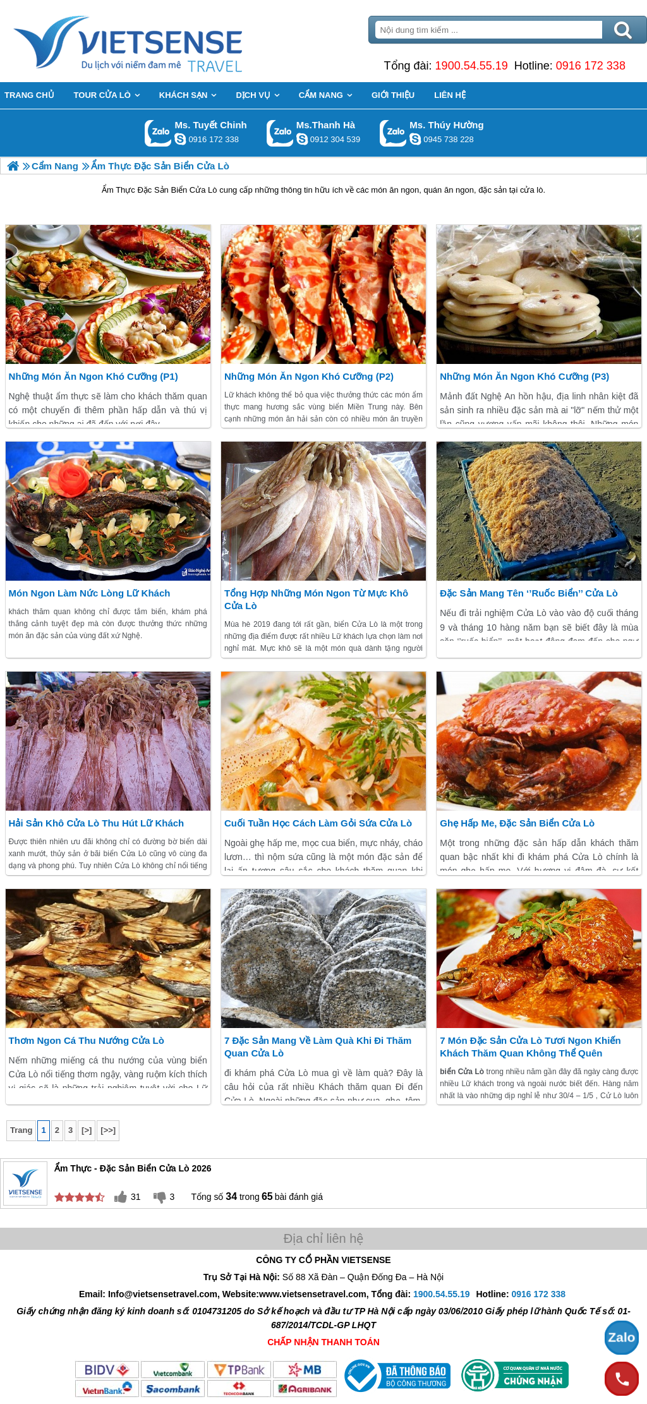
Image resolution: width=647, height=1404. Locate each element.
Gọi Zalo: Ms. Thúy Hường (393, 133)
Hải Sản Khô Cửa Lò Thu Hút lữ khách (96, 823)
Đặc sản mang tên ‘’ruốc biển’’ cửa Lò (529, 593)
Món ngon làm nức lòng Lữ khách (90, 593)
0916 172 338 (591, 65)
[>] (87, 1130)
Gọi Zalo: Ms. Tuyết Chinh (158, 133)
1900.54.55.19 (471, 65)
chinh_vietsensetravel (180, 139)
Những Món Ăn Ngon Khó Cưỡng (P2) (309, 376)
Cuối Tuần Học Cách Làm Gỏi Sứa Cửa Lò (318, 823)
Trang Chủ (159, 41)
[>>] (108, 1130)
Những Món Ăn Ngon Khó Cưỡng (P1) (93, 376)
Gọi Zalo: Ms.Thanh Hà (280, 133)
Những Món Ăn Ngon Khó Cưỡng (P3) (524, 376)
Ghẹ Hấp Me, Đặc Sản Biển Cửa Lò (517, 823)
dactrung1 (415, 139)
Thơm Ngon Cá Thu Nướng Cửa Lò (86, 1040)
